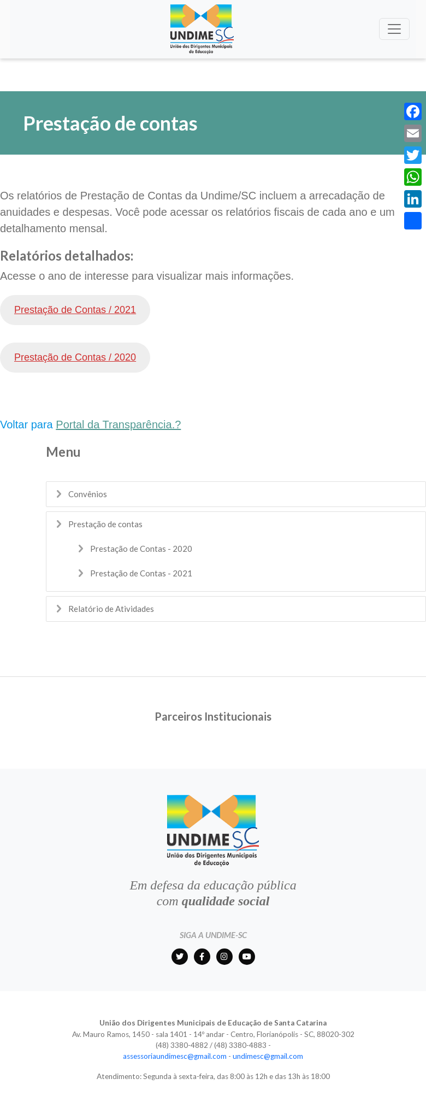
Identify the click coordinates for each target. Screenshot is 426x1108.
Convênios (87, 494)
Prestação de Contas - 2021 (141, 573)
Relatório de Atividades (111, 609)
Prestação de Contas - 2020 (141, 548)
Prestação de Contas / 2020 (75, 357)
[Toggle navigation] (394, 29)
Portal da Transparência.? (118, 425)
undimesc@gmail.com (268, 1056)
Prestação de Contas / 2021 (75, 309)
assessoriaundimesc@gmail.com (175, 1056)
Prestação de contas (105, 524)
